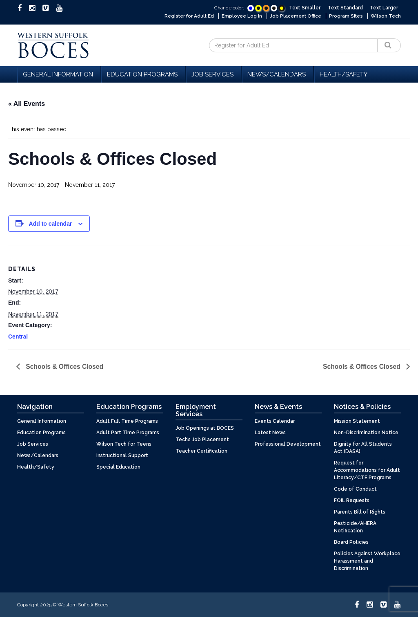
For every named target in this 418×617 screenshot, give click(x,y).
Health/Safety (343, 74)
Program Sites (346, 16)
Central (18, 336)
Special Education (118, 466)
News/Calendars (277, 74)
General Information (59, 74)
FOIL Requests (351, 500)
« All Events (26, 103)
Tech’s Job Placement (202, 439)
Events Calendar (275, 421)
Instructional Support (122, 455)
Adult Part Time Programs (127, 432)
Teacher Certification (201, 451)
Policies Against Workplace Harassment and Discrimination (367, 560)
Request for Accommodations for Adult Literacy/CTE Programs (367, 470)
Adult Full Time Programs (127, 421)
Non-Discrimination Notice (366, 432)
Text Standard (345, 8)
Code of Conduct (355, 488)
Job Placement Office (294, 16)
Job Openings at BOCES (205, 428)
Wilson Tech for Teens (123, 443)
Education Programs (143, 74)
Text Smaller (304, 8)
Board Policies (351, 542)
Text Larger (384, 8)
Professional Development (288, 443)
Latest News (270, 432)
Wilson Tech (386, 16)
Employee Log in (240, 16)
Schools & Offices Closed (64, 366)
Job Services (213, 74)
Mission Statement (357, 421)
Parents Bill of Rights (359, 511)
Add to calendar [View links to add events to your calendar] (50, 223)
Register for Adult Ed (186, 16)
